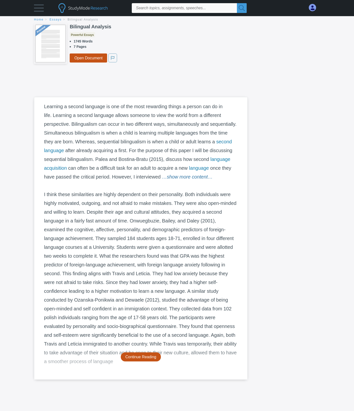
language (199, 168)
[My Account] (314, 8)
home (39, 19)
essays (56, 19)
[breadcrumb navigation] (177, 19)
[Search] (242, 8)
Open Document (88, 58)
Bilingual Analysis (83, 19)
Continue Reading (140, 357)
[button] (39, 9)
